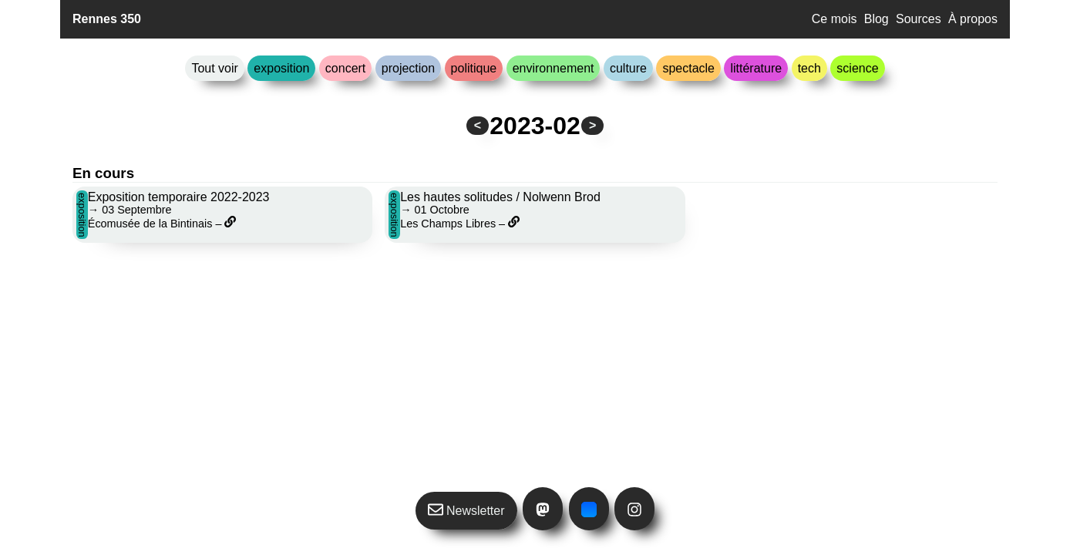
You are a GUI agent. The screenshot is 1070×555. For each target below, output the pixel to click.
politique (474, 68)
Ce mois (834, 18)
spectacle (688, 68)
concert (345, 68)
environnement (553, 68)
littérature (756, 68)
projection (408, 68)
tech (809, 68)
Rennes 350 (106, 18)
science (857, 68)
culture (628, 68)
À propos (973, 18)
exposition (281, 68)
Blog (876, 18)
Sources (918, 18)
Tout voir (214, 68)
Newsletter (466, 509)
